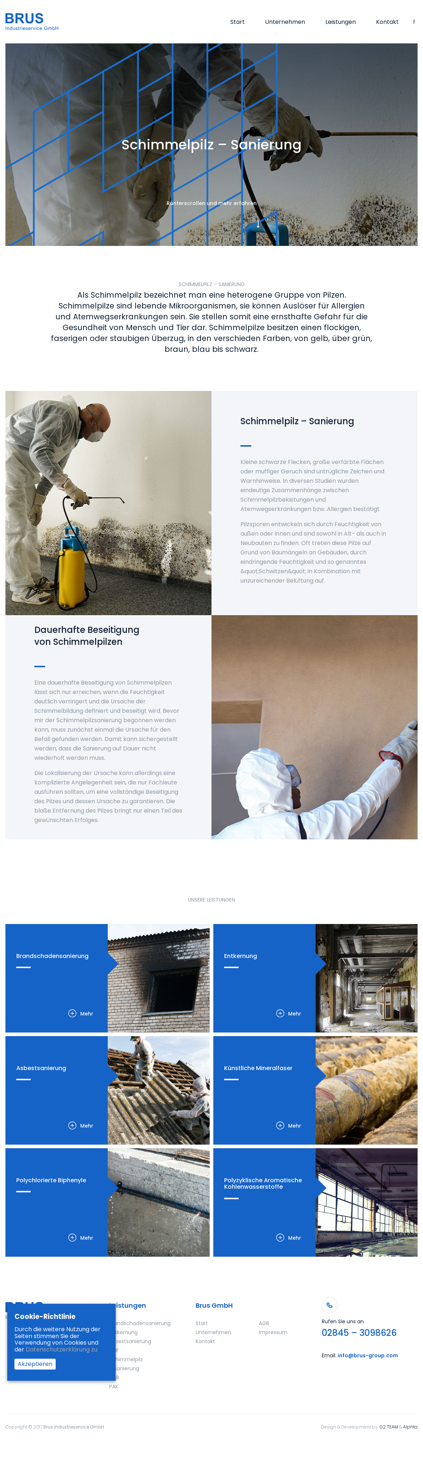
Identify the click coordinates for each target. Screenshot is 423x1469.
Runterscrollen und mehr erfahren (212, 203)
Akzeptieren (35, 1364)
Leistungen (340, 22)
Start (237, 22)
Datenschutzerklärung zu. (62, 1349)
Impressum (273, 1332)
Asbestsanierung (130, 1341)
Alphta (410, 1427)
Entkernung (123, 1332)
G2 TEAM (389, 1427)
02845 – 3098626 (359, 1333)
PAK (113, 1386)
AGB (264, 1323)
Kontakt (387, 22)
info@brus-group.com (368, 1355)
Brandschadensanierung (140, 1323)
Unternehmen (285, 22)
